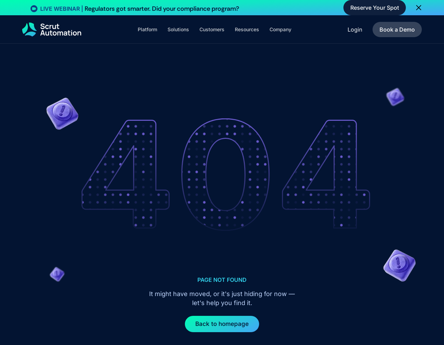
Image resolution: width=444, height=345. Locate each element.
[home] (51, 29)
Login (355, 29)
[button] (147, 29)
